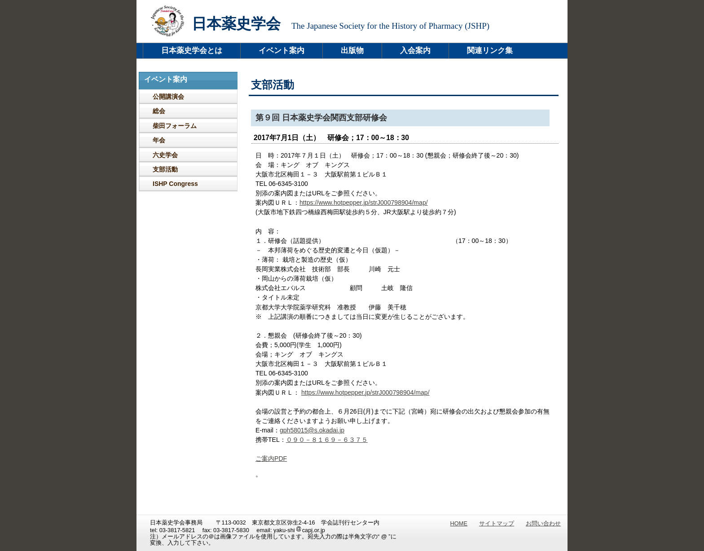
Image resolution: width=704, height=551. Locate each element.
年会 (159, 140)
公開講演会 (168, 96)
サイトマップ (496, 523)
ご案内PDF (271, 458)
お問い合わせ (543, 523)
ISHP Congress (175, 183)
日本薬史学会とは (191, 50)
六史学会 (165, 155)
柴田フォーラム (175, 125)
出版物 (352, 50)
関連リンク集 (490, 50)
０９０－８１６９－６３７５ (327, 439)
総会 (159, 111)
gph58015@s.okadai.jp (312, 430)
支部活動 (165, 169)
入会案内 (415, 50)
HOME (458, 523)
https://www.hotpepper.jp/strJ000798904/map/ (363, 202)
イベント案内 (281, 50)
